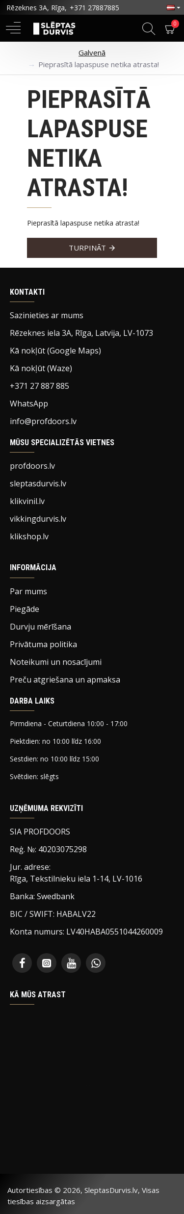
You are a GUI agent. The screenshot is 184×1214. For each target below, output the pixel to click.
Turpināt (87, 248)
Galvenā (92, 52)
